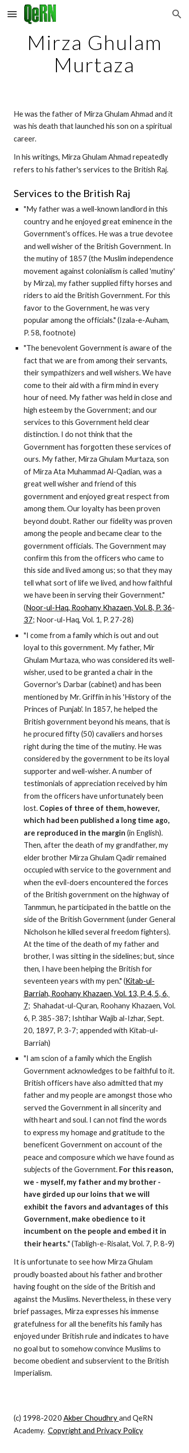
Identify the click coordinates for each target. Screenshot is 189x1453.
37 (28, 619)
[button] (12, 14)
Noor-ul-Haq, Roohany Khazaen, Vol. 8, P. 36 (99, 607)
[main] (95, 53)
